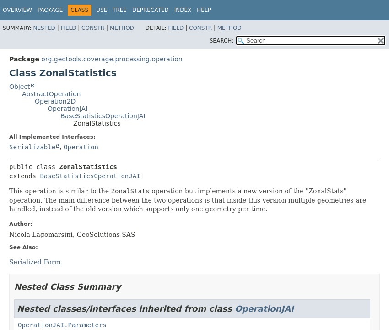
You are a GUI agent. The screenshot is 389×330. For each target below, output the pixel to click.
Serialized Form (35, 262)
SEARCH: (222, 41)
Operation (81, 147)
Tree (120, 10)
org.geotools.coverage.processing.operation (111, 59)
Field (68, 28)
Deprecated (150, 10)
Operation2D (55, 101)
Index (183, 10)
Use (101, 10)
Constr (92, 28)
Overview (17, 10)
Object (19, 86)
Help (204, 10)
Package (50, 10)
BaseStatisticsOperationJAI (102, 116)
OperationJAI (67, 108)
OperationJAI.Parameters (62, 325)
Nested (44, 28)
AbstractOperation (51, 94)
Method (122, 28)
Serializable (32, 147)
